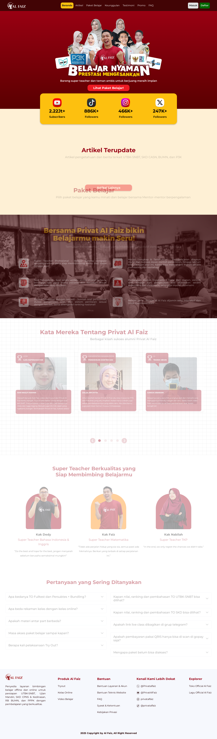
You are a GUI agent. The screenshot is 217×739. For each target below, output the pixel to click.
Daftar (205, 5)
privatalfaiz (145, 699)
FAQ (151, 5)
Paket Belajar (94, 5)
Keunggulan (112, 5)
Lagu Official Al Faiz (200, 692)
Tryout (61, 686)
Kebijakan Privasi (107, 712)
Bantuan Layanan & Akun (112, 686)
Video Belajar (65, 699)
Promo (141, 5)
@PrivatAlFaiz (147, 692)
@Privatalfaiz (146, 686)
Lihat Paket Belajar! (108, 88)
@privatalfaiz (146, 705)
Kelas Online (65, 692)
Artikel (79, 5)
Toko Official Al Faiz (200, 686)
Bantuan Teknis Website (111, 692)
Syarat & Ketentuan (108, 705)
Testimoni (128, 5)
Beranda (67, 5)
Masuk (193, 5)
